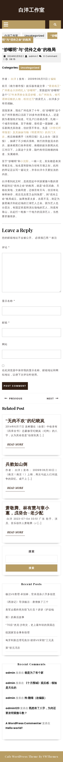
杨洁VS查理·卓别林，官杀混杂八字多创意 (30, 594)
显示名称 (8, 301)
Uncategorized (34, 36)
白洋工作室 (31, 9)
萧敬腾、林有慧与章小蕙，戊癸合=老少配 (27, 510)
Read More (16, 445)
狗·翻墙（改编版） (36, 698)
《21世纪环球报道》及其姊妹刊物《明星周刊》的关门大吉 (31, 132)
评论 (6, 247)
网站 (4, 344)
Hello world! (14, 728)
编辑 (53, 79)
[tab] (6, 24)
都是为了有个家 (34, 673)
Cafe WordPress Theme (21, 756)
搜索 (32, 551)
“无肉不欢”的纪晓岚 (26, 420)
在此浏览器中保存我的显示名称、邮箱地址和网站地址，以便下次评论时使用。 (30, 372)
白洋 (13, 79)
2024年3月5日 (15, 56)
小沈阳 (24, 161)
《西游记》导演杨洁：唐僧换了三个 (27, 602)
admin (33, 56)
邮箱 (6, 322)
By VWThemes (48, 756)
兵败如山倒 (16, 464)
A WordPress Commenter (23, 723)
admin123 (12, 708)
